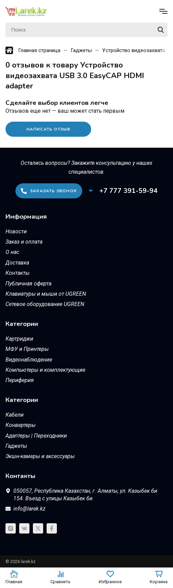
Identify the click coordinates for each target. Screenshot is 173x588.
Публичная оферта (28, 283)
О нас (12, 252)
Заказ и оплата (23, 241)
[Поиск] (86, 30)
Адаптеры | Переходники (36, 435)
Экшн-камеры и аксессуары (40, 456)
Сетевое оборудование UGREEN (44, 304)
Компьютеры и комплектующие (45, 370)
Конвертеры (20, 425)
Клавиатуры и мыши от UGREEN (45, 294)
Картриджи (19, 338)
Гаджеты (16, 446)
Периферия (19, 380)
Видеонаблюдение (28, 359)
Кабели (14, 415)
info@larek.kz (29, 508)
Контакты (17, 273)
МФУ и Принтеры (27, 349)
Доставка (17, 262)
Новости (16, 231)
